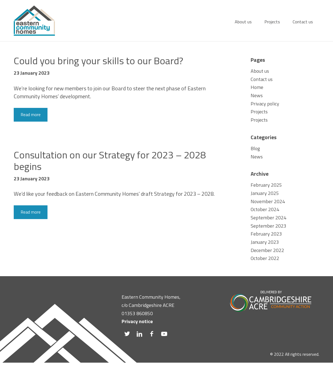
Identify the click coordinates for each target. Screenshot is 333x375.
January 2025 (265, 193)
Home (257, 87)
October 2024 (265, 209)
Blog (255, 148)
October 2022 (265, 258)
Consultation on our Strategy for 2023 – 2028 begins (110, 160)
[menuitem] (243, 20)
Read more (31, 114)
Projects (259, 111)
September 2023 (268, 226)
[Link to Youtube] (164, 334)
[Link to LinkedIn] (139, 334)
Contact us (262, 79)
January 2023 (265, 242)
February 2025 (266, 185)
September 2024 (268, 217)
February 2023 (266, 233)
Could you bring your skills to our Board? (98, 60)
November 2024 (268, 201)
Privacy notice (137, 321)
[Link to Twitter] (127, 334)
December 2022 (267, 250)
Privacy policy (265, 103)
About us (260, 71)
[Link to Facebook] (152, 334)
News (257, 95)
